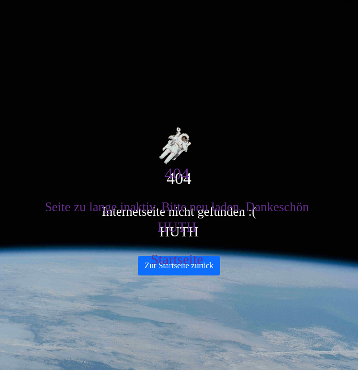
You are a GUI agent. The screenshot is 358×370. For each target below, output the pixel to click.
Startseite (177, 259)
